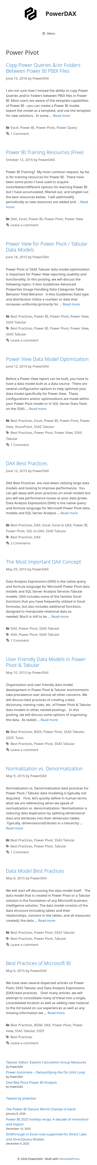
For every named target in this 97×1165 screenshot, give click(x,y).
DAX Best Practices (26, 463)
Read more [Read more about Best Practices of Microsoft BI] (56, 1013)
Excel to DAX (62, 525)
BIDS (38, 731)
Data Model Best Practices (35, 870)
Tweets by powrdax (21, 1098)
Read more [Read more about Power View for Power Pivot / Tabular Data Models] (71, 304)
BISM (38, 1025)
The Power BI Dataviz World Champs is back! (41, 1109)
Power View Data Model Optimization (47, 359)
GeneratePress (69, 1159)
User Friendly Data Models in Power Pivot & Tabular (46, 662)
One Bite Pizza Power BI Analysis (31, 1082)
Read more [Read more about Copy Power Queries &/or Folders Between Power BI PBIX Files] (61, 115)
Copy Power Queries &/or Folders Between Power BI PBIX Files (43, 68)
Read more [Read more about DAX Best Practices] (69, 513)
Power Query (67, 127)
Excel (14, 127)
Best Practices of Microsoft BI (38, 963)
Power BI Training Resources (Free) (44, 152)
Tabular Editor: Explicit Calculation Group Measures (46, 1062)
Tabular (60, 846)
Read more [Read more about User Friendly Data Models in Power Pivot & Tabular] (49, 719)
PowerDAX (60, 14)
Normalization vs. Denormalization (44, 768)
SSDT (10, 738)
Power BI (27, 127)
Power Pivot (45, 127)
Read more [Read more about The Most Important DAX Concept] (60, 616)
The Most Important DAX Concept (43, 561)
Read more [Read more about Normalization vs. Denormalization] (14, 828)
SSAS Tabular (16, 322)
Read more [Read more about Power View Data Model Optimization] (37, 408)
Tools (19, 738)
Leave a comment (24, 225)
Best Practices (21, 316)
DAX (13, 219)
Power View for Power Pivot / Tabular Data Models (47, 246)
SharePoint (23, 426)
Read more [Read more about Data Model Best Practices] (46, 920)
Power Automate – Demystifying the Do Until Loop (45, 1072)
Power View (74, 219)
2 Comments (20, 543)
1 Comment (19, 133)
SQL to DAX (35, 531)
